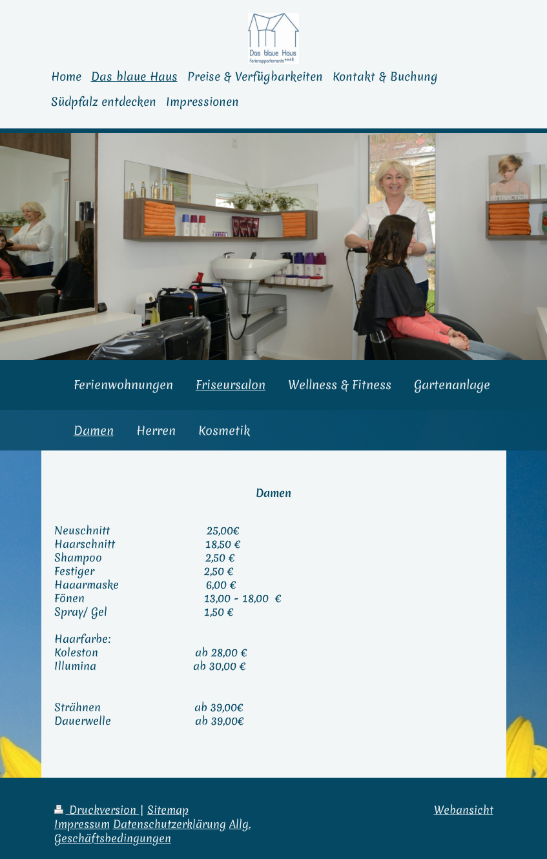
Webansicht (463, 810)
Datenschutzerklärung (169, 824)
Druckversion (96, 810)
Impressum (82, 824)
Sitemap (168, 810)
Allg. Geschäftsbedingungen (152, 831)
